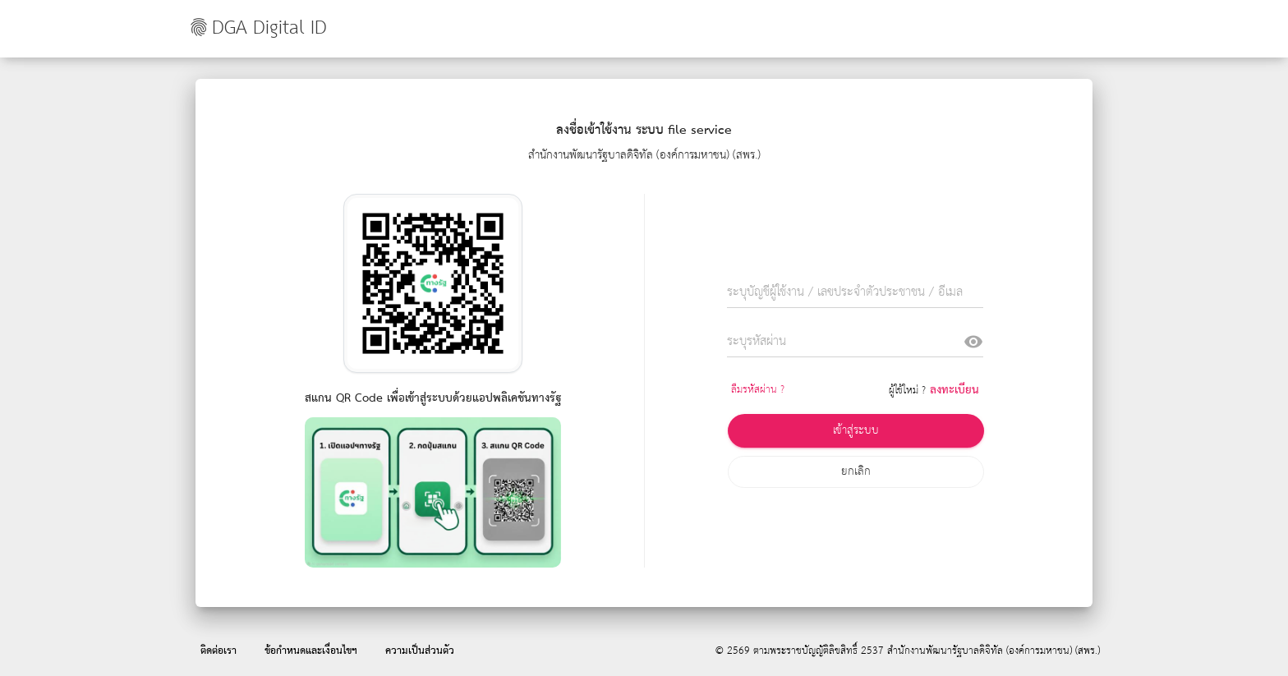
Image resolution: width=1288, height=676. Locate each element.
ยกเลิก (856, 471)
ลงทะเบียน (954, 390)
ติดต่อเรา (218, 651)
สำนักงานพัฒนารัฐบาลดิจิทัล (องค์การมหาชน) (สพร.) (993, 651)
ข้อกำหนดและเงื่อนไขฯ (310, 651)
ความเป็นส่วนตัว (419, 651)
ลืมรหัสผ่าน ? (757, 389)
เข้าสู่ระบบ (856, 430)
